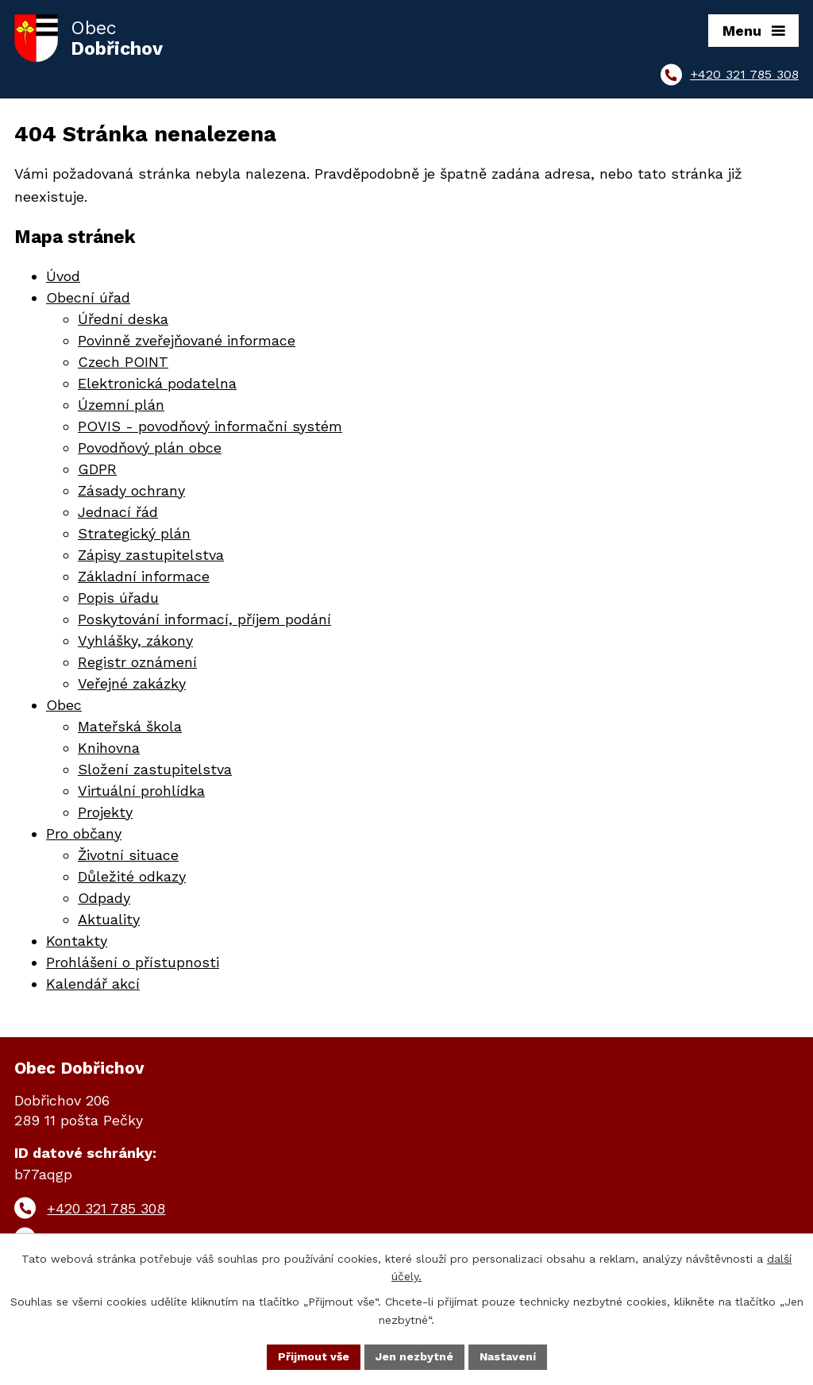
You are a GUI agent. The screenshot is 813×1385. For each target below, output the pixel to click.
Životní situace (128, 855)
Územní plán (121, 404)
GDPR (97, 469)
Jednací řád (118, 511)
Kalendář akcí (93, 983)
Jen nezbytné (414, 1356)
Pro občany (83, 833)
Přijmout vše (313, 1356)
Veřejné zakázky (132, 683)
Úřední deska (123, 319)
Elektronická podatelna (157, 383)
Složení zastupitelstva (155, 769)
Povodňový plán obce (150, 447)
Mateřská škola (130, 726)
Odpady (104, 897)
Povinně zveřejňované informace (186, 340)
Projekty (105, 812)
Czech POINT (123, 361)
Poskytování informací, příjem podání (204, 619)
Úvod (63, 276)
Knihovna (109, 747)
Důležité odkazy (132, 876)
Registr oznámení (137, 662)
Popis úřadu (118, 597)
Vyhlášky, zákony (135, 640)
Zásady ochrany (131, 490)
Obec (64, 704)
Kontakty (76, 940)
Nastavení (508, 1356)
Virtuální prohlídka (141, 790)
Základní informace (144, 576)
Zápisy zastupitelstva (151, 554)
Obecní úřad (88, 297)
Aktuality (109, 919)
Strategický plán (134, 533)
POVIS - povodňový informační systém (210, 426)
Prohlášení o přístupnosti (132, 962)
